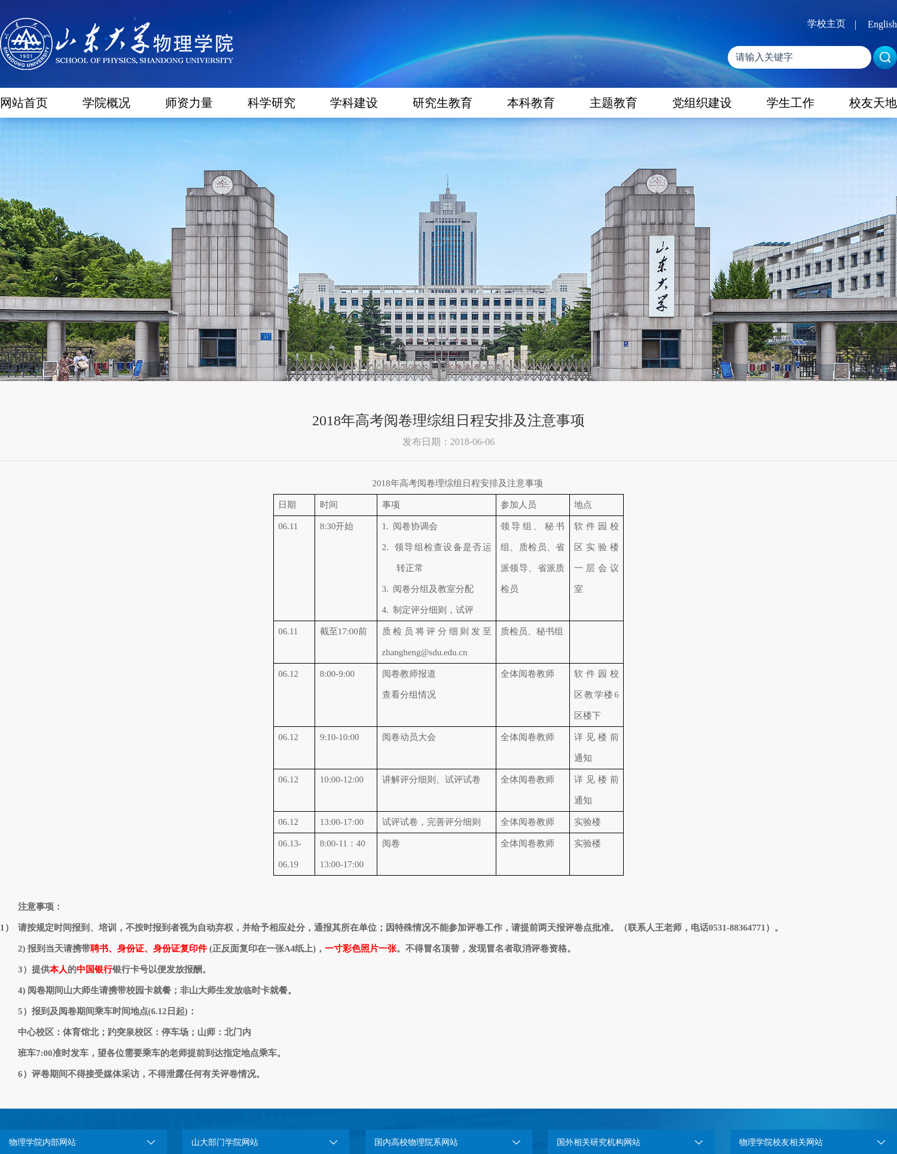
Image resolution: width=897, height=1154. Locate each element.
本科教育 (531, 102)
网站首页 (24, 102)
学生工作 (790, 102)
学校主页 (826, 24)
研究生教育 (442, 102)
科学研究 (271, 102)
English (882, 24)
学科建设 (354, 102)
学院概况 (106, 102)
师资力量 (189, 102)
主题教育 (613, 102)
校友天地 (873, 102)
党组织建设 (702, 102)
